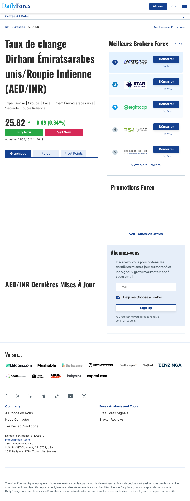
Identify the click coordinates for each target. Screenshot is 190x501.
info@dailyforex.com (17, 439)
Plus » (178, 44)
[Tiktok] (56, 396)
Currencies (18, 27)
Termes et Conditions (21, 426)
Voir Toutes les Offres (146, 234)
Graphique (18, 153)
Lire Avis (166, 66)
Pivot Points (73, 153)
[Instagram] (84, 396)
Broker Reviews (111, 419)
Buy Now (24, 132)
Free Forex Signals (113, 413)
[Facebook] (6, 396)
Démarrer (166, 59)
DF (7, 27)
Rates (46, 153)
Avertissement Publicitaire (169, 27)
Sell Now (64, 132)
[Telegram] (43, 396)
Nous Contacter (17, 419)
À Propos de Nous (19, 413)
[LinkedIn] (30, 396)
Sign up (146, 308)
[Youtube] (70, 396)
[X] (18, 396)
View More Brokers (146, 165)
